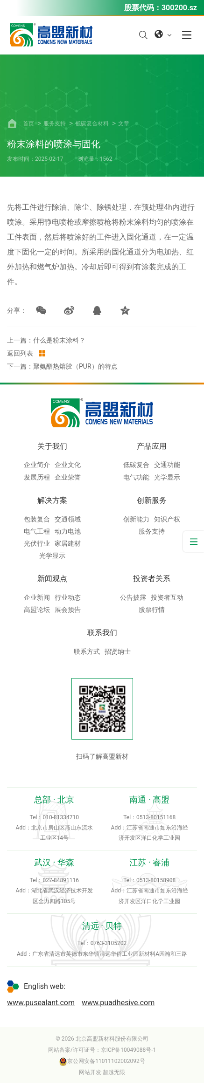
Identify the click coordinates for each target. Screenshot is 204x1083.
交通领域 (68, 519)
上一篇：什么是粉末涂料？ (46, 340)
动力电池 (68, 531)
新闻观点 (52, 578)
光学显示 (167, 477)
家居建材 (68, 543)
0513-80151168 (156, 817)
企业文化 (68, 464)
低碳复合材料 (92, 123)
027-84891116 (60, 880)
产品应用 (152, 446)
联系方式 (87, 651)
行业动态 (68, 597)
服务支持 (54, 123)
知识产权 (167, 519)
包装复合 (37, 519)
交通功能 (167, 464)
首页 (28, 123)
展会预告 (68, 609)
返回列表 (26, 353)
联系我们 (102, 632)
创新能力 (136, 519)
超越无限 (114, 1072)
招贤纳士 (118, 651)
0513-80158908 (156, 880)
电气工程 (37, 531)
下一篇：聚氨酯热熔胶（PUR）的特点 (62, 366)
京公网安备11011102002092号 (102, 1061)
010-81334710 (60, 817)
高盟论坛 (37, 609)
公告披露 (133, 597)
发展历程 (37, 477)
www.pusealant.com (41, 1002)
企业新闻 (37, 597)
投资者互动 (167, 597)
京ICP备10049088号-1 (128, 1050)
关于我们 (52, 446)
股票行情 (152, 609)
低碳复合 (136, 464)
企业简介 (37, 464)
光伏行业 (37, 543)
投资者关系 (151, 578)
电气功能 (136, 477)
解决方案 (52, 500)
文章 (123, 123)
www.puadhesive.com (118, 1002)
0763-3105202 (109, 943)
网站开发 (90, 1072)
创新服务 (152, 500)
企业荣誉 (68, 477)
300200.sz (179, 7)
